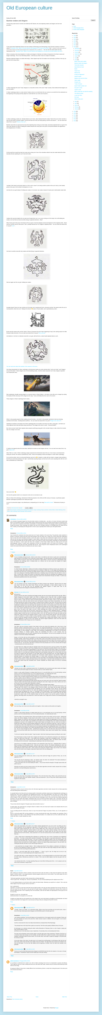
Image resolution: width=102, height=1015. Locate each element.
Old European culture (29, 7)
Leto (13, 225)
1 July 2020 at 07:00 (24, 710)
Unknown (16, 592)
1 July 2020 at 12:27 (30, 753)
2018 (75, 113)
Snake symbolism (28, 511)
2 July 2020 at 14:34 (20, 787)
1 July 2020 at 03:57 (30, 704)
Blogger (56, 1007)
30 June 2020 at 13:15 (30, 581)
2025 (75, 37)
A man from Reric (78, 95)
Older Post (64, 996)
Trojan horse (77, 70)
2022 (75, 43)
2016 (75, 117)
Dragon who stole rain (55, 420)
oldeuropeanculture (18, 555)
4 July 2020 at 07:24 (30, 907)
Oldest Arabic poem (78, 99)
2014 (75, 120)
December (77, 48)
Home (37, 996)
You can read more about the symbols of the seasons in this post (21, 366)
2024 (75, 39)
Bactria (11, 509)
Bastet (75, 68)
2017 (75, 115)
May (76, 101)
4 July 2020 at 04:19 (18, 870)
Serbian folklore (52, 509)
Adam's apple (77, 80)
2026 (75, 35)
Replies (13, 552)
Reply (11, 528)
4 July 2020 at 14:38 (30, 949)
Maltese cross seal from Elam (80, 78)
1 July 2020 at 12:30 (30, 773)
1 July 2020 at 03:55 (30, 666)
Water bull (11, 449)
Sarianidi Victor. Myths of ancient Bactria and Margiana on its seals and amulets (30, 48)
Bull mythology (24, 509)
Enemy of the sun (21, 121)
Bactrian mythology (17, 509)
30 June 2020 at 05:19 (25, 566)
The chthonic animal (78, 93)
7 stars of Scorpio (78, 84)
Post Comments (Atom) (17, 999)
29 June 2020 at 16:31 (21, 533)
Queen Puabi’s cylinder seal (80, 85)
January (76, 109)
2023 (75, 41)
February (77, 107)
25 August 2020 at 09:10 (24, 960)
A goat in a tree (77, 89)
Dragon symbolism (44, 509)
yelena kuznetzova (14, 960)
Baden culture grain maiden (80, 61)
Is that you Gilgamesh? (79, 74)
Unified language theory (78, 27)
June (76, 59)
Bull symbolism (30, 509)
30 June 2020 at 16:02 (24, 592)
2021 (75, 44)
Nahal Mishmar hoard (79, 67)
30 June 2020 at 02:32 (30, 555)
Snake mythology (20, 511)
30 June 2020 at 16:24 (25, 624)
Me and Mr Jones (49, 502)
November (77, 50)
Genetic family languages (78, 29)
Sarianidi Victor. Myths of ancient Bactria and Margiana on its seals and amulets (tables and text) (39, 51)
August (76, 55)
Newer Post (9, 996)
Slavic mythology (13, 511)
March (76, 105)
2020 (75, 46)
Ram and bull (42, 333)
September (77, 54)
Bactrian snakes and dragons (80, 63)
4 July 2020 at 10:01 (24, 915)
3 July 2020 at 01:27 (30, 823)
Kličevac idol (77, 72)
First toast (76, 97)
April (76, 103)
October (76, 52)
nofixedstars (13, 519)
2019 (75, 111)
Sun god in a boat (78, 87)
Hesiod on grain (77, 76)
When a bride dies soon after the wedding (83, 91)
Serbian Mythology (59, 509)
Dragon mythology (37, 509)
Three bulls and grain (79, 65)
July (76, 57)
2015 (75, 118)
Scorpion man (77, 82)
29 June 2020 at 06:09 (21, 519)
